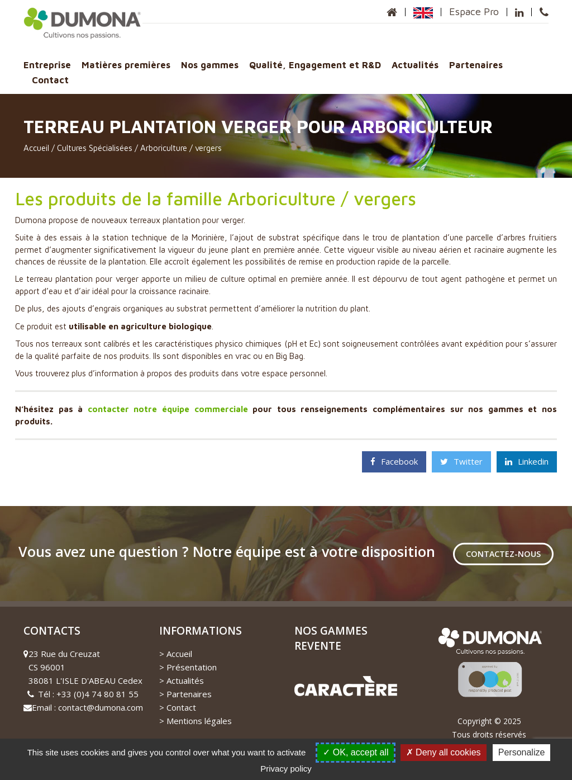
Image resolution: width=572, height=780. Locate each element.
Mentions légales (199, 720)
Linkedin (527, 461)
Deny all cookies (443, 752)
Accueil (36, 148)
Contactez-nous (503, 554)
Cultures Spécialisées (94, 148)
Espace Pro (474, 11)
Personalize (521, 752)
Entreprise (47, 64)
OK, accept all (355, 752)
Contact (50, 79)
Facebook (394, 461)
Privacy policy (286, 768)
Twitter (461, 461)
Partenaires (476, 64)
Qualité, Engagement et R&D (315, 64)
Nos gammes (210, 64)
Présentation (191, 667)
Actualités (415, 64)
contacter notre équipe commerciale (168, 409)
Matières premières (126, 64)
